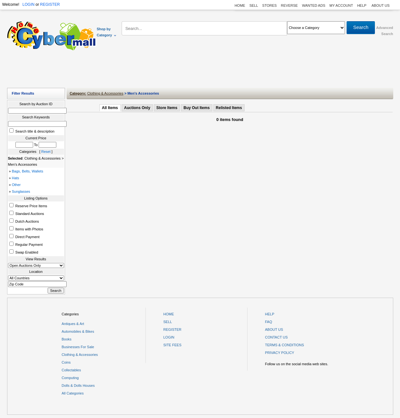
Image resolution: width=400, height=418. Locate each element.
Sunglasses (21, 191)
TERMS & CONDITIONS (284, 345)
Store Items (166, 108)
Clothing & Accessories (105, 93)
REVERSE (289, 5)
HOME (240, 5)
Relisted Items (229, 108)
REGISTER (50, 4)
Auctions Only (137, 108)
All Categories (73, 393)
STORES (269, 5)
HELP (362, 5)
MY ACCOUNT (341, 5)
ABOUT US (380, 5)
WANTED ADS (313, 5)
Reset (46, 151)
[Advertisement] (200, 70)
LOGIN (28, 4)
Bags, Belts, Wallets (27, 171)
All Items (110, 108)
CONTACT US (276, 337)
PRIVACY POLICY (279, 353)
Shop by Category (107, 32)
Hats (15, 178)
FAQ (268, 322)
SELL (253, 5)
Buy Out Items (196, 108)
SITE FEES (172, 345)
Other (16, 185)
